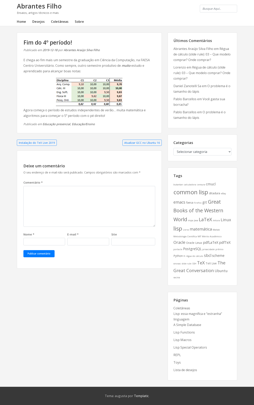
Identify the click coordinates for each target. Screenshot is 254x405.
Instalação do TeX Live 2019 (37, 143)
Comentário (33, 182)
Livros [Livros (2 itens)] (186, 229)
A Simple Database (187, 325)
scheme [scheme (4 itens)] (218, 255)
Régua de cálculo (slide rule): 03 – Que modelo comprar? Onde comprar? (202, 54)
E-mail (73, 234)
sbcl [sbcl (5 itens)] (207, 255)
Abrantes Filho (39, 6)
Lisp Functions (184, 332)
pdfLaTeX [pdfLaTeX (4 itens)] (210, 242)
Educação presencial (56, 124)
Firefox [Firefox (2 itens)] (198, 202)
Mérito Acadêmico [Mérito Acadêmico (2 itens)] (212, 236)
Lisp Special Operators (190, 347)
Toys (177, 362)
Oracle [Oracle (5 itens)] (179, 242)
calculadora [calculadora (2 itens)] (190, 184)
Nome (28, 234)
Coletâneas (59, 21)
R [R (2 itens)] (184, 256)
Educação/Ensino (83, 124)
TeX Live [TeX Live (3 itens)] (211, 263)
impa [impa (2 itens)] (190, 220)
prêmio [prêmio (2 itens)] (219, 249)
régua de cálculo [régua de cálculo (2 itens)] (194, 256)
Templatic (141, 396)
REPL (177, 355)
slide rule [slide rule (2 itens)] (186, 263)
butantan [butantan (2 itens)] (178, 184)
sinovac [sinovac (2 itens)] (177, 263)
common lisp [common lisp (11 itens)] (190, 192)
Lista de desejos (185, 370)
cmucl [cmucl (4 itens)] (211, 184)
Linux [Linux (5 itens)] (226, 219)
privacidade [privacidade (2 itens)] (208, 249)
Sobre (79, 21)
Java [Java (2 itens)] (196, 220)
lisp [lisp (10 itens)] (177, 228)
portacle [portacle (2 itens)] (177, 249)
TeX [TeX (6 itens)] (201, 263)
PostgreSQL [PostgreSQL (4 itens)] (192, 248)
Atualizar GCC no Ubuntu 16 (142, 143)
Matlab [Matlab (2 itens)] (216, 229)
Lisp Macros (182, 340)
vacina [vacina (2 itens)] (176, 277)
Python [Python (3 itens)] (178, 256)
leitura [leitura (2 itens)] (216, 220)
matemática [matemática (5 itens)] (201, 229)
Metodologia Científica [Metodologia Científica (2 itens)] (185, 236)
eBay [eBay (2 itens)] (223, 193)
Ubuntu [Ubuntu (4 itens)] (221, 270)
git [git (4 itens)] (204, 202)
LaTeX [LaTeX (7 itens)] (205, 219)
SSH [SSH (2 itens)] (194, 263)
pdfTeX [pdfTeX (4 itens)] (225, 242)
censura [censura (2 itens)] (201, 184)
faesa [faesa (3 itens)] (189, 202)
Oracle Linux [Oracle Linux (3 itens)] (194, 243)
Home (21, 21)
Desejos (38, 21)
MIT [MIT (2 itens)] (199, 236)
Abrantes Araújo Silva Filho (82, 50)
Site (114, 234)
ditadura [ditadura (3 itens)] (214, 193)
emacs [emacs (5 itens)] (179, 202)
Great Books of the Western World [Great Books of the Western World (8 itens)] (198, 210)
